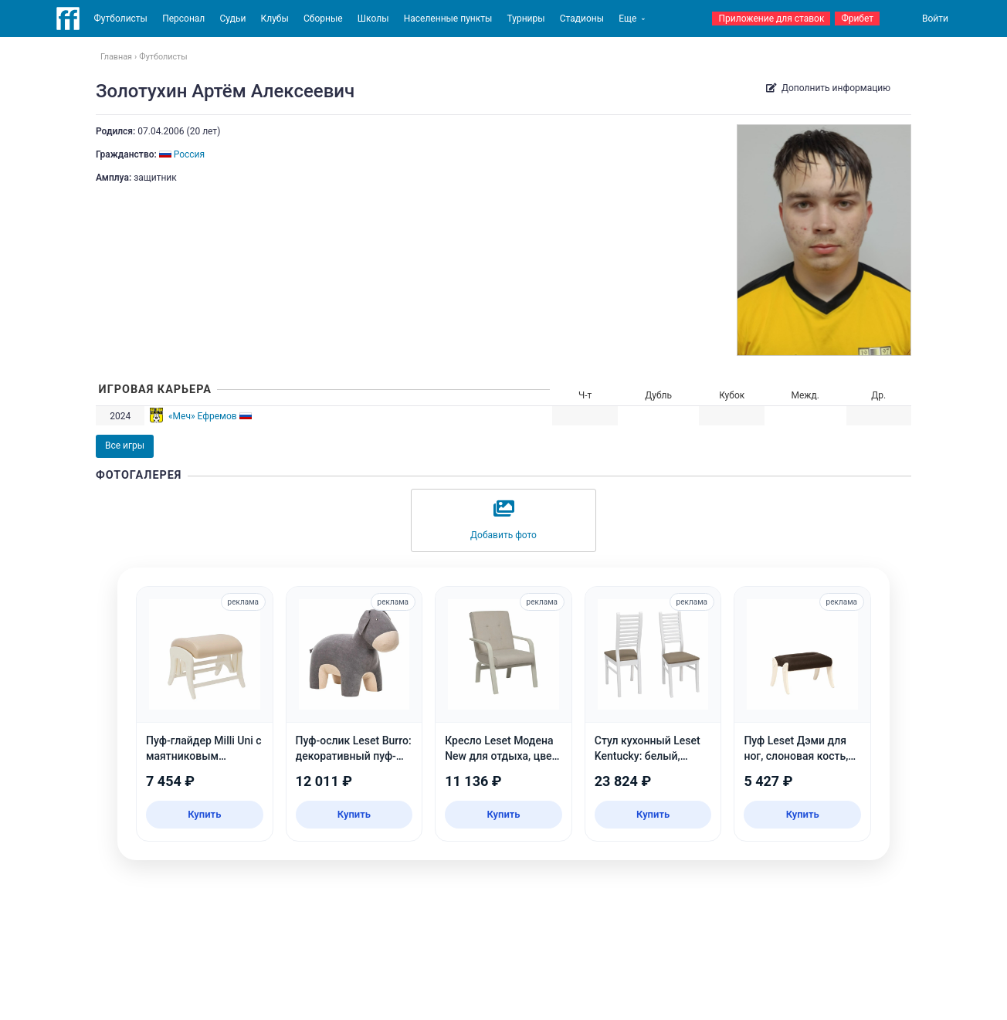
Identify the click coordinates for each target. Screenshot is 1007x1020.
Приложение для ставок (771, 18)
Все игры (124, 445)
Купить (204, 814)
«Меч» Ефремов (202, 416)
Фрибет (857, 18)
